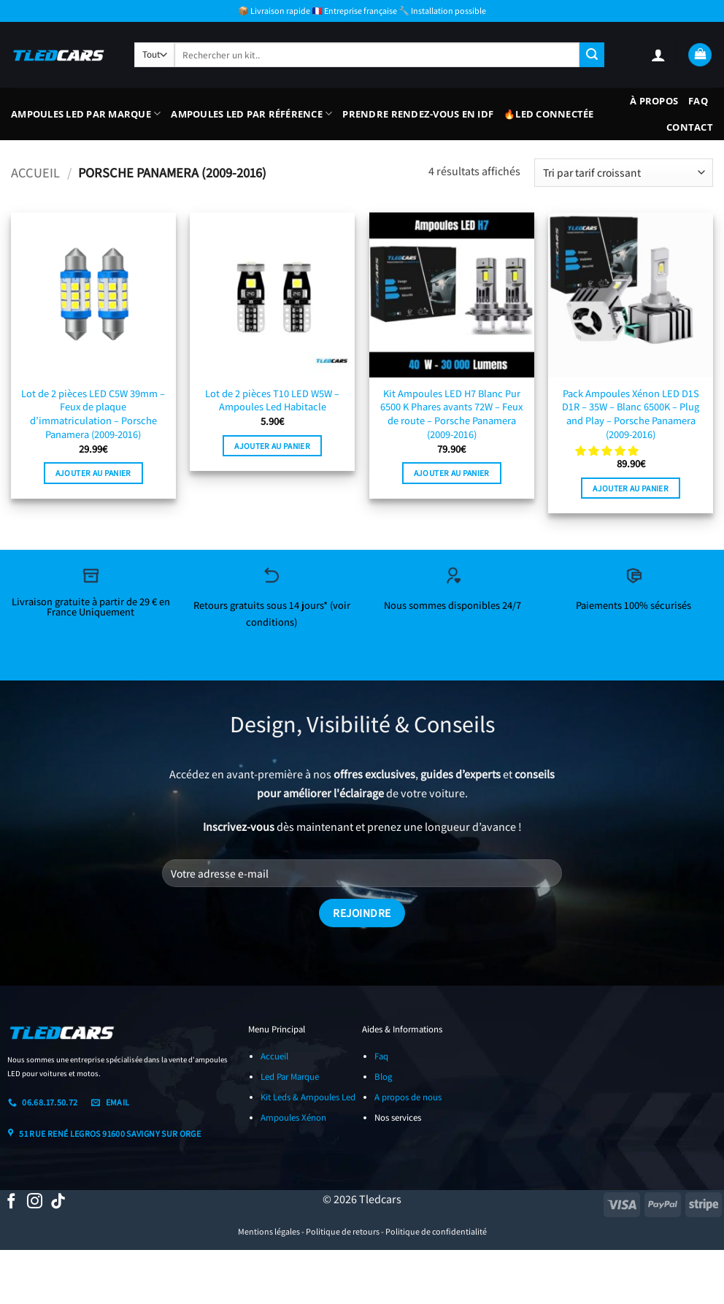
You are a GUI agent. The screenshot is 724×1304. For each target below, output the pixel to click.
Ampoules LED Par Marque (86, 113)
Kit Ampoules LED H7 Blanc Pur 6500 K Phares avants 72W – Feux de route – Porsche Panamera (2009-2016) (451, 414)
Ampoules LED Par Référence (251, 113)
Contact (689, 127)
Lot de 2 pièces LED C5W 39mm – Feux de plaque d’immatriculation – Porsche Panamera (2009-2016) (93, 414)
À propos (654, 100)
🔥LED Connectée (549, 113)
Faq (381, 1056)
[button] (658, 55)
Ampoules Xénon (293, 1117)
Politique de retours (343, 1231)
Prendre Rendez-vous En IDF (417, 113)
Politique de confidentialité (436, 1231)
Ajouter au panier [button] (93, 472)
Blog (383, 1076)
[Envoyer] (591, 54)
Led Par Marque (290, 1076)
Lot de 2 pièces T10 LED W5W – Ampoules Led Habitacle (272, 400)
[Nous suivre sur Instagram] (34, 1202)
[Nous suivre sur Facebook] (11, 1202)
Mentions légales (269, 1231)
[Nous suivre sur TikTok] (58, 1202)
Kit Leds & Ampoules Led (308, 1097)
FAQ (698, 100)
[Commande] (623, 172)
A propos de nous (408, 1097)
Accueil (35, 172)
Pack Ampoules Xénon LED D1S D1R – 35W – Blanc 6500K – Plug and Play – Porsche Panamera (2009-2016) (630, 414)
